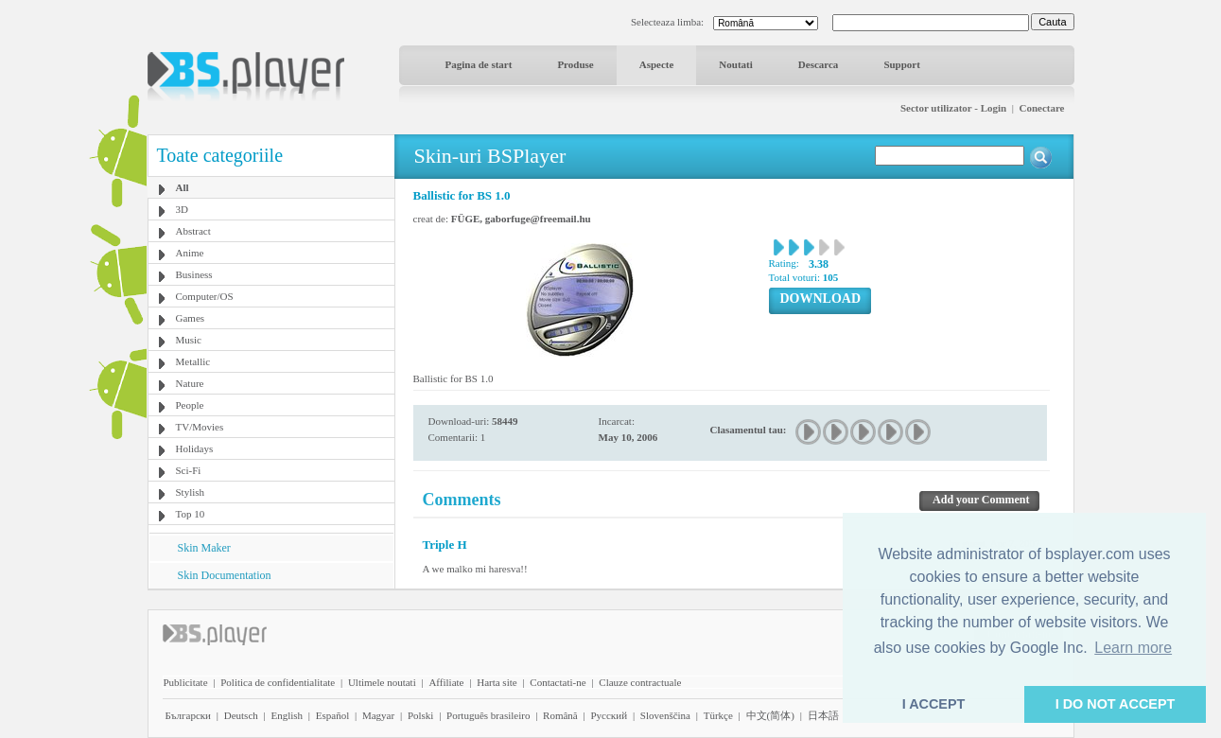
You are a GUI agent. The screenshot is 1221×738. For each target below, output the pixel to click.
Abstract (193, 231)
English (286, 715)
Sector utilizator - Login (953, 108)
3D (182, 209)
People (190, 405)
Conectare (1041, 108)
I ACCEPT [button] (934, 704)
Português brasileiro (488, 715)
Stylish (190, 492)
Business (194, 274)
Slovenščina (665, 715)
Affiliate (445, 682)
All (182, 187)
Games (190, 318)
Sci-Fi (188, 470)
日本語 (823, 715)
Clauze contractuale (640, 682)
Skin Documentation (224, 575)
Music (189, 339)
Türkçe (718, 715)
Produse (575, 64)
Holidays (195, 448)
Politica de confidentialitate (277, 682)
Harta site (496, 682)
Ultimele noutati (382, 682)
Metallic (193, 361)
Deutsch (241, 715)
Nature (190, 383)
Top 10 (190, 513)
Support (901, 64)
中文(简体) (770, 715)
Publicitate (186, 682)
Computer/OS (205, 296)
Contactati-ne (557, 682)
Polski (421, 715)
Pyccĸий (608, 715)
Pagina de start (479, 64)
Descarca (818, 64)
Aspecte (656, 64)
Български (189, 715)
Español (332, 715)
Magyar (378, 715)
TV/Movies (200, 426)
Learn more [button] (1133, 648)
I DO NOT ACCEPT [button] (1115, 704)
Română (560, 715)
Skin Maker (204, 547)
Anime (190, 252)
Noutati (735, 64)
